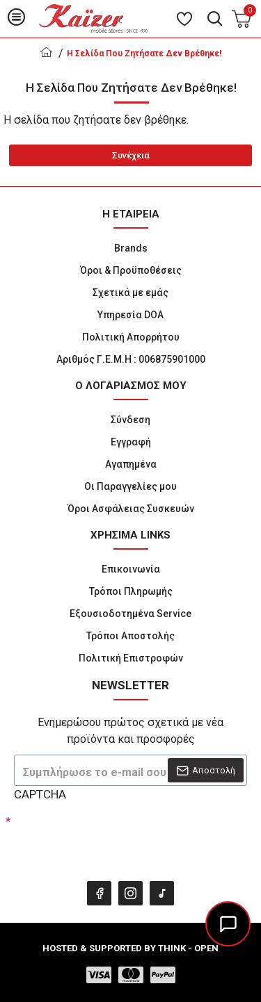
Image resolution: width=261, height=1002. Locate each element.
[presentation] (111, 839)
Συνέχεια (131, 155)
